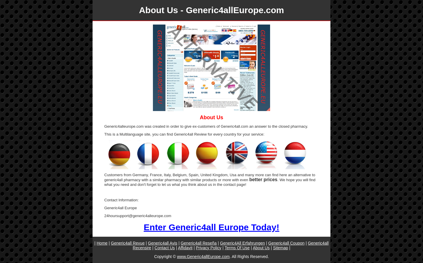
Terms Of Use (237, 247)
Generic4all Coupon (286, 243)
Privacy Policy (208, 247)
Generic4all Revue (128, 243)
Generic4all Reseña (199, 243)
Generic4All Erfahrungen (242, 243)
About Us (261, 247)
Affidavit (185, 247)
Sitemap (280, 247)
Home (102, 243)
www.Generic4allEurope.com (203, 256)
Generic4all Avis (162, 243)
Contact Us (165, 247)
